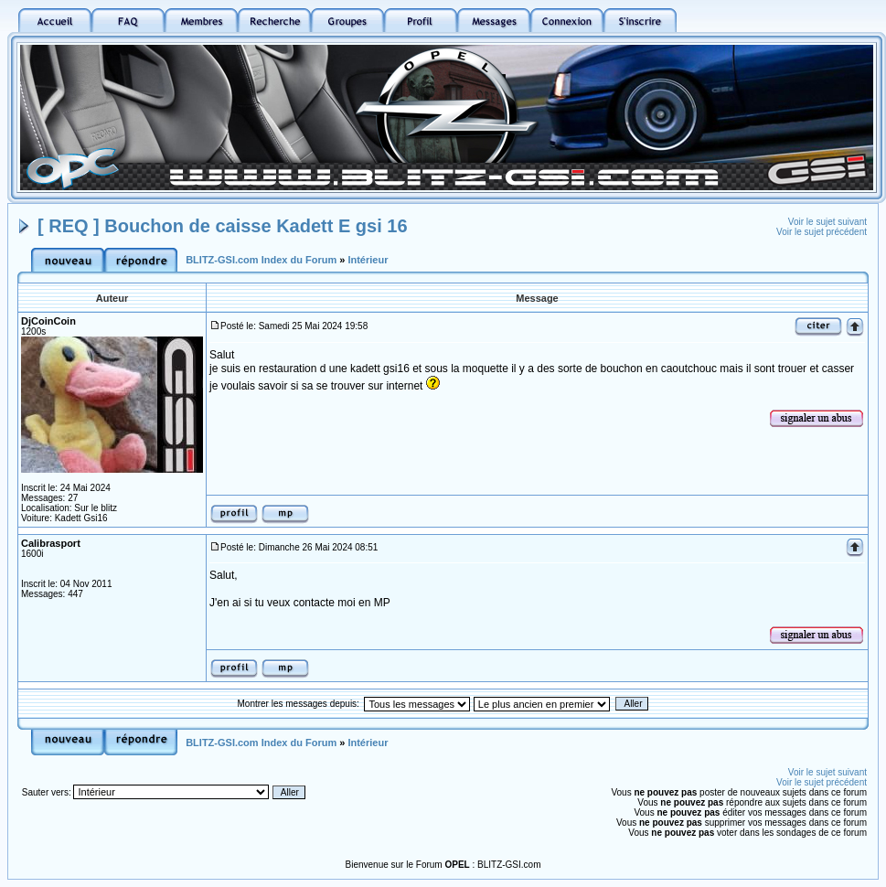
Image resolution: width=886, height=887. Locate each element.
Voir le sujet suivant (827, 222)
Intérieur (367, 259)
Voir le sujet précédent (821, 232)
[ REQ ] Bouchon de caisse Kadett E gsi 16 (222, 226)
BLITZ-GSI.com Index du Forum (261, 259)
